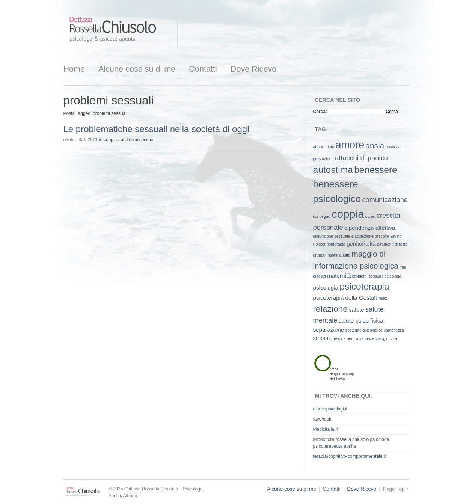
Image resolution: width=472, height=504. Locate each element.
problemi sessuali (138, 139)
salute (356, 309)
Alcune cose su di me (136, 69)
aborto (318, 147)
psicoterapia (364, 286)
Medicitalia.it (325, 429)
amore (350, 145)
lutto (346, 255)
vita (394, 338)
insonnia (334, 255)
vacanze (366, 338)
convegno (321, 216)
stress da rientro (343, 338)
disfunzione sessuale (331, 236)
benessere (375, 169)
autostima (333, 169)
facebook (322, 419)
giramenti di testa (392, 244)
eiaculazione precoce (370, 236)
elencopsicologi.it (330, 409)
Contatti (203, 69)
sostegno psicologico (364, 330)
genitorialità (361, 243)
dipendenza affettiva (369, 228)
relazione (330, 309)
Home (74, 69)
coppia (110, 139)
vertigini (382, 338)
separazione (328, 329)
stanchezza (394, 330)
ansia (375, 145)
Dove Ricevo (253, 69)
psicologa (393, 276)
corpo (370, 216)
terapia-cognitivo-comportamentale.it (349, 456)
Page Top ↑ (396, 489)
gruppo (319, 255)
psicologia (326, 287)
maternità (339, 275)
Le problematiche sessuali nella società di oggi (156, 129)
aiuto (330, 147)
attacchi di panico (361, 158)
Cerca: (320, 111)
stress (321, 338)
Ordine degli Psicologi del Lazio (341, 367)
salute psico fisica (361, 320)
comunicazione (385, 200)
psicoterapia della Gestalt (345, 297)
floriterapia (336, 244)
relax (382, 298)
